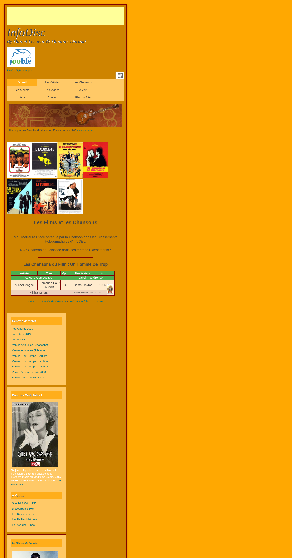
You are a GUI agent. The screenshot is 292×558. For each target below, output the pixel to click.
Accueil (22, 82)
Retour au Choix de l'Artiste (46, 301)
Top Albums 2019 (22, 328)
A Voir (83, 90)
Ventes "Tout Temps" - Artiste (29, 355)
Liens (22, 97)
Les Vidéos (52, 90)
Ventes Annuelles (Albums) (28, 350)
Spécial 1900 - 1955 (24, 503)
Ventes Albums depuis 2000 (29, 372)
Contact (52, 97)
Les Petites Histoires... (25, 519)
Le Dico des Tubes (23, 524)
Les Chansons (83, 82)
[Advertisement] (80, 16)
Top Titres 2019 (21, 334)
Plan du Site (83, 97)
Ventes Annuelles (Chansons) (30, 344)
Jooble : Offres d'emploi (19, 70)
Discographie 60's (23, 508)
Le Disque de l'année (25, 543)
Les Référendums (23, 514)
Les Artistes (52, 82)
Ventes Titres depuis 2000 (28, 377)
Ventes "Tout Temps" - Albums (30, 366)
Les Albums (22, 90)
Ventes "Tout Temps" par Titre (30, 361)
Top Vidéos (19, 339)
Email (120, 75)
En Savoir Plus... (86, 130)
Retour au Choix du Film (86, 301)
